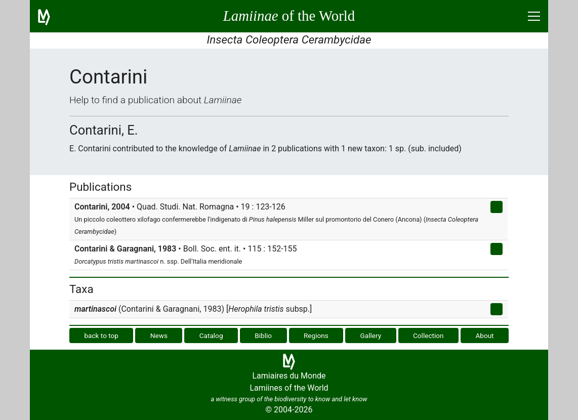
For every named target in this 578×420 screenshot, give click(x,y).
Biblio (263, 335)
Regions (316, 335)
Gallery (371, 335)
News (159, 335)
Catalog (211, 335)
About (484, 335)
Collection (428, 335)
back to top (101, 335)
